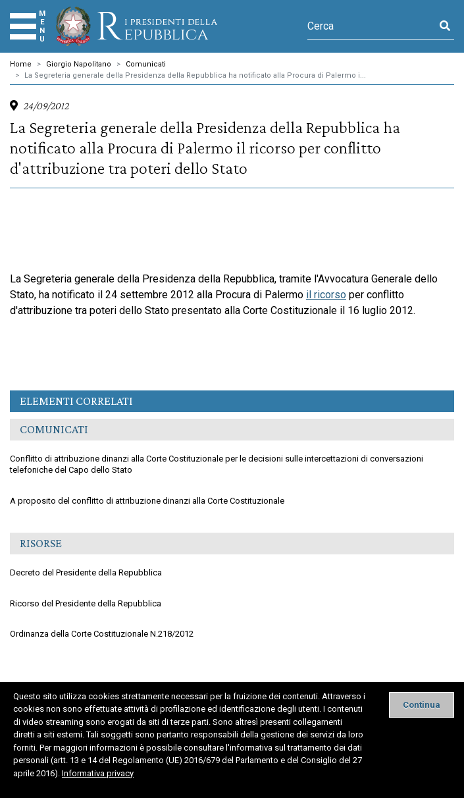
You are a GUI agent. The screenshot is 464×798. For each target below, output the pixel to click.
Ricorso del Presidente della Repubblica (85, 603)
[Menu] (23, 26)
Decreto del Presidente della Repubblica (86, 572)
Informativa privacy (98, 773)
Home (21, 64)
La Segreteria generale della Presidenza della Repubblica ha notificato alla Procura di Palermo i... (195, 75)
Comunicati (146, 64)
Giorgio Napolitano (78, 64)
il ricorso (326, 294)
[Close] (421, 705)
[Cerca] (371, 26)
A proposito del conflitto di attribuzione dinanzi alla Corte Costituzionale (147, 501)
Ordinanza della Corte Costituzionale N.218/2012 (101, 634)
